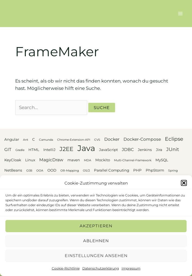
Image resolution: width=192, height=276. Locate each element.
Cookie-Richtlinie (66, 268)
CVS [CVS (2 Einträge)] (97, 140)
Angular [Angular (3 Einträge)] (11, 139)
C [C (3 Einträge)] (33, 139)
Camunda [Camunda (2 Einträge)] (46, 140)
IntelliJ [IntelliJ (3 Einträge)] (49, 149)
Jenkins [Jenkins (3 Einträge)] (145, 149)
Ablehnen (96, 240)
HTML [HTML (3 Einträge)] (33, 149)
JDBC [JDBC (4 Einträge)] (128, 149)
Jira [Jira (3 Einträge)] (159, 149)
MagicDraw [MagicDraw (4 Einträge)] (51, 159)
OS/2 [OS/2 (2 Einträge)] (86, 170)
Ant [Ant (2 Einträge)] (25, 140)
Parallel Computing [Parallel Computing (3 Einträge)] (111, 170)
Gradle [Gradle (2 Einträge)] (19, 150)
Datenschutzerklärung (100, 268)
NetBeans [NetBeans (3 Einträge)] (13, 170)
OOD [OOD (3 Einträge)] (51, 170)
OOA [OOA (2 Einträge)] (39, 170)
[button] (184, 183)
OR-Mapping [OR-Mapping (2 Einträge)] (69, 170)
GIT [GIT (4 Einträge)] (7, 149)
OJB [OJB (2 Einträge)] (29, 170)
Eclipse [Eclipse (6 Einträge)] (174, 139)
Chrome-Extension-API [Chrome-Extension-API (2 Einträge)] (73, 140)
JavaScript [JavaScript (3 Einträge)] (108, 149)
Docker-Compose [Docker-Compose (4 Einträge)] (142, 139)
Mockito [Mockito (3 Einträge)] (102, 160)
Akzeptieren (96, 225)
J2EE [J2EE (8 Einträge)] (66, 149)
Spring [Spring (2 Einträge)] (173, 170)
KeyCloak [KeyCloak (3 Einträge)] (12, 160)
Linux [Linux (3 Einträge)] (30, 160)
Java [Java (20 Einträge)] (86, 148)
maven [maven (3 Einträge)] (73, 160)
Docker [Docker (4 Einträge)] (111, 139)
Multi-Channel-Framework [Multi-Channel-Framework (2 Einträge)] (132, 160)
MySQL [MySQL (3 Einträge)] (161, 160)
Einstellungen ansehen (96, 255)
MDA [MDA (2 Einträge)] (87, 160)
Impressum (131, 268)
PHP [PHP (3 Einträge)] (137, 170)
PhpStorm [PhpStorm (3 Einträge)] (155, 170)
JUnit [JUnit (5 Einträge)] (172, 149)
